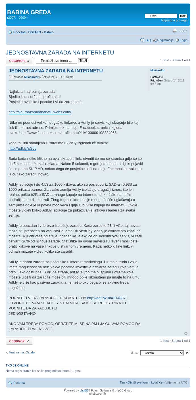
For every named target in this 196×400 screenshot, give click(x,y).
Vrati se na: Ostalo (22, 352)
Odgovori (19, 60)
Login (183, 40)
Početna (19, 32)
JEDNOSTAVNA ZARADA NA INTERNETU (60, 52)
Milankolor (31, 77)
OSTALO (34, 32)
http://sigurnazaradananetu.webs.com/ (40, 112)
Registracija (165, 40)
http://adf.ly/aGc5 (22, 148)
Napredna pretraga (174, 20)
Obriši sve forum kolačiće (145, 382)
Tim (122, 382)
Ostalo (48, 32)
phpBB (84, 390)
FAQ (148, 40)
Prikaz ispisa (175, 30)
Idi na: (134, 352)
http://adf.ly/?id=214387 (106, 298)
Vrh (185, 333)
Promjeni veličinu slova (183, 30)
